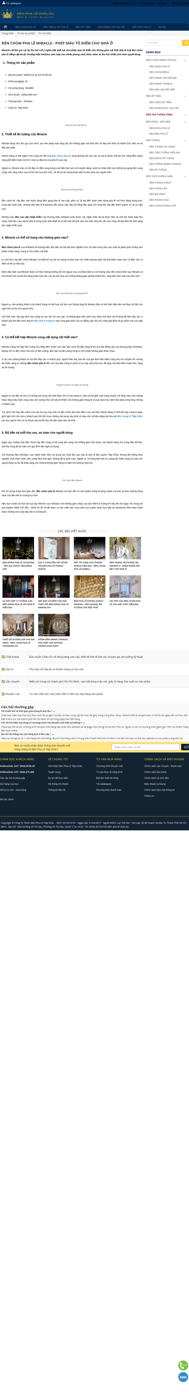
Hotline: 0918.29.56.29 (123, 3)
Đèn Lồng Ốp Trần (160, 102)
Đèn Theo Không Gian (159, 176)
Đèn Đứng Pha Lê (159, 128)
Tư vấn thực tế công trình (109, 1333)
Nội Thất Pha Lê (128, 27)
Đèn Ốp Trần (75, 27)
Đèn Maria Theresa (160, 84)
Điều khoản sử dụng (154, 1345)
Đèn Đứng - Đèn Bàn (158, 122)
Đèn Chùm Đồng (159, 72)
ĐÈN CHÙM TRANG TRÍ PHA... (162, 60)
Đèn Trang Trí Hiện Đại (163, 78)
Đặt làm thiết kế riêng (107, 1339)
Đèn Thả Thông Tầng (159, 114)
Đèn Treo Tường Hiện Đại (164, 152)
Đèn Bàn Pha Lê (158, 134)
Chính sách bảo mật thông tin (159, 1351)
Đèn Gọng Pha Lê (159, 66)
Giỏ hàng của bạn (9, 1345)
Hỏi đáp (163, 3)
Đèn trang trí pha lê (50, 27)
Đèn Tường (153, 140)
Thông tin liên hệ (56, 1351)
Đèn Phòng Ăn (158, 188)
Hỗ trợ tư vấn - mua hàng (13, 1351)
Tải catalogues (11, 3)
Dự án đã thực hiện (58, 1339)
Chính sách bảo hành (155, 1333)
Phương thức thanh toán (108, 1351)
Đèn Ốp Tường (158, 170)
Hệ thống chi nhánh (58, 1345)
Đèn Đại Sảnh (157, 194)
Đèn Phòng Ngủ (159, 200)
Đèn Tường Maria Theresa (165, 164)
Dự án (146, 27)
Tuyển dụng (147, 3)
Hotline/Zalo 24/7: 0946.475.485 (17, 1333)
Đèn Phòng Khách (160, 183)
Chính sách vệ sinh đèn (156, 1339)
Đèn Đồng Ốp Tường (161, 158)
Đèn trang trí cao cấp (101, 27)
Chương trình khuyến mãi (109, 1327)
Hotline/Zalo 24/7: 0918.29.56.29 (17, 1327)
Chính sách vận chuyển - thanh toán (163, 1327)
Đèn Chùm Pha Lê (23, 27)
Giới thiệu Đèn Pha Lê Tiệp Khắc (65, 1327)
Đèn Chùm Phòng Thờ (162, 206)
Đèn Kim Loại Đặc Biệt (162, 89)
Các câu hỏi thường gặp (12, 1339)
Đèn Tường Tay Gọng (162, 147)
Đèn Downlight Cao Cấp (164, 108)
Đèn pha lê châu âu (118, 1388)
